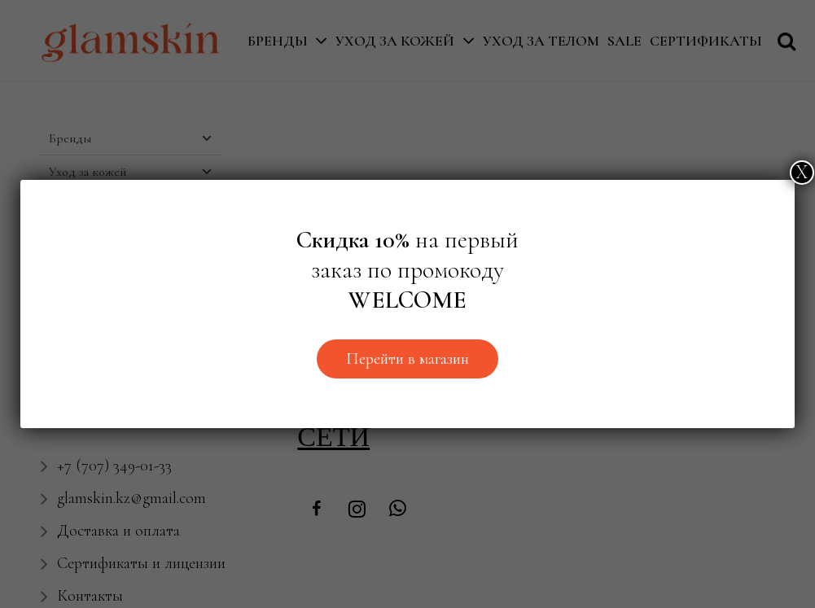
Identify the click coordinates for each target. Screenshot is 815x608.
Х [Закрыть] (801, 172)
